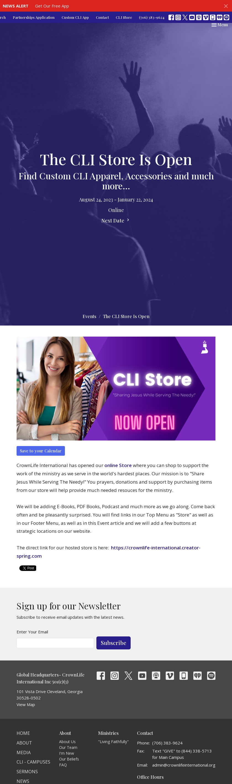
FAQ (63, 764)
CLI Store (124, 17)
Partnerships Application (34, 17)
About (24, 743)
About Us (67, 741)
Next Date (116, 220)
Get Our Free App (52, 6)
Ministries (108, 733)
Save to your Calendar (41, 450)
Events (89, 316)
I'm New (66, 753)
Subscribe (113, 642)
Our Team (68, 747)
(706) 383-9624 (151, 17)
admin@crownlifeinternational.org (183, 765)
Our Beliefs (69, 759)
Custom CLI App (75, 17)
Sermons (27, 772)
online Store (118, 465)
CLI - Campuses (33, 762)
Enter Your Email (32, 631)
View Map (26, 704)
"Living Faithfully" (113, 741)
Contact (102, 17)
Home (23, 733)
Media (24, 752)
